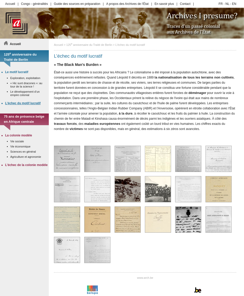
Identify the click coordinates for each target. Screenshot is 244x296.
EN (234, 4)
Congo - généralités (34, 4)
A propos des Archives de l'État (127, 4)
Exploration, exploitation (25, 78)
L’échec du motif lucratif (130, 44)
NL (227, 4)
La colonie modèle (18, 135)
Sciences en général (23, 151)
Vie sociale (17, 141)
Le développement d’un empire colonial (25, 93)
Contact (185, 4)
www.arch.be (145, 277)
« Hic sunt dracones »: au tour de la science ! (26, 85)
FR (221, 4)
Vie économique (20, 146)
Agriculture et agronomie (25, 156)
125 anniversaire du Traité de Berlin (89, 44)
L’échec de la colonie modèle (26, 165)
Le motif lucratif (16, 72)
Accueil (10, 4)
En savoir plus (164, 4)
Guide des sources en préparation (77, 4)
